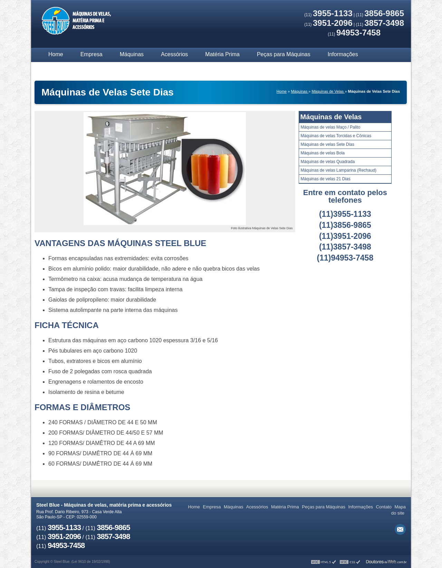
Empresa (91, 54)
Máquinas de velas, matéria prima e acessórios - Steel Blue (76, 21)
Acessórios (174, 54)
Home (55, 54)
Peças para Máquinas (283, 54)
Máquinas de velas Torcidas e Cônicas (336, 135)
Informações (343, 54)
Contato (58, 68)
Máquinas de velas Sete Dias (327, 144)
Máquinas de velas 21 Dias (325, 178)
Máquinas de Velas (331, 117)
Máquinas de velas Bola (323, 153)
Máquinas (132, 54)
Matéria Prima (222, 54)
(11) (328, 14)
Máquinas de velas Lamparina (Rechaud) (338, 170)
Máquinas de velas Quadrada (328, 161)
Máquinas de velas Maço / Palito (331, 127)
